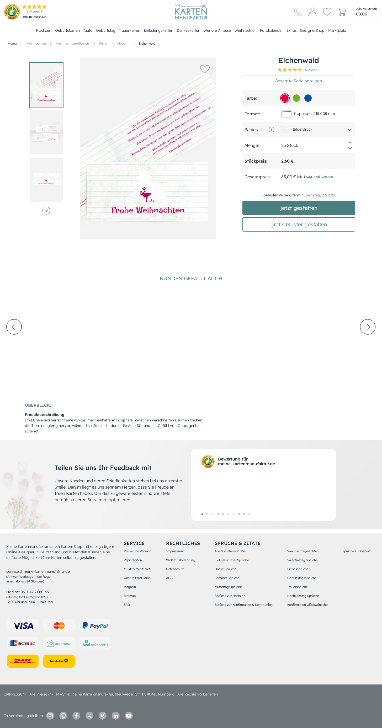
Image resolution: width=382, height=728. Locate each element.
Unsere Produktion (137, 578)
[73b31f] (296, 98)
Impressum (174, 551)
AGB (169, 578)
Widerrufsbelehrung (180, 560)
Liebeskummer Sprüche (232, 560)
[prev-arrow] (14, 341)
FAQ (127, 605)
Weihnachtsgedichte (302, 551)
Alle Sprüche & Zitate (230, 551)
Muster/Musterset (137, 569)
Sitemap (130, 596)
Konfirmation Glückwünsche (307, 605)
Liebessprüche (298, 569)
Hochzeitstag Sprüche (303, 596)
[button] (204, 69)
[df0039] (285, 98)
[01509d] (308, 98)
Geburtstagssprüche (302, 578)
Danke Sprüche (225, 569)
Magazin (130, 587)
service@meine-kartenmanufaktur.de (38, 571)
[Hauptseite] (191, 12)
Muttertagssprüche (228, 587)
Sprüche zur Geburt (356, 551)
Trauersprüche (297, 587)
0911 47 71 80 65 (35, 592)
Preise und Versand (137, 551)
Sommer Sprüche (227, 578)
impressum (15, 694)
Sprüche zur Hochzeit (230, 596)
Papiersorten (133, 560)
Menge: (252, 145)
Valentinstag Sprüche (302, 560)
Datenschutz (175, 569)
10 (249, 514)
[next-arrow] (368, 341)
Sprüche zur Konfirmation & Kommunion (244, 605)
